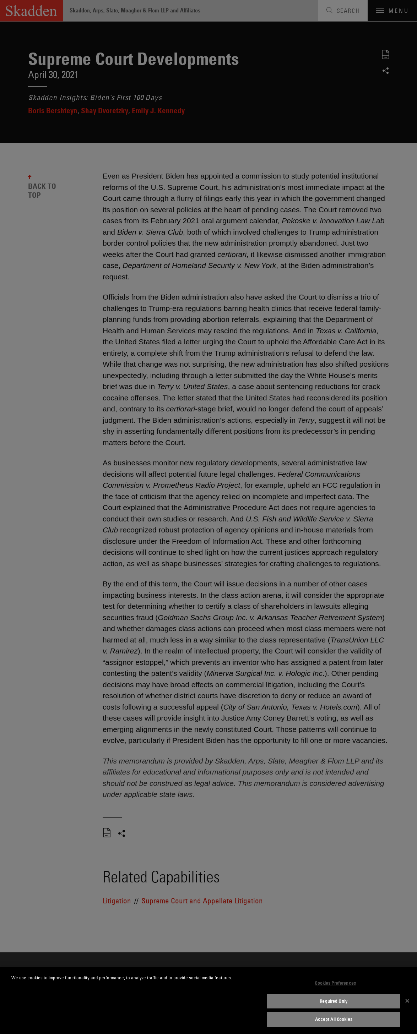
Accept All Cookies (333, 1019)
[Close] (407, 1000)
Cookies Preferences (335, 983)
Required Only (333, 1001)
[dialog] (208, 1000)
